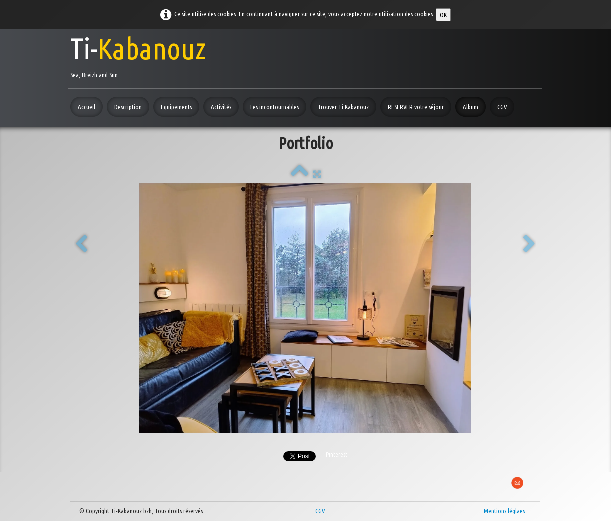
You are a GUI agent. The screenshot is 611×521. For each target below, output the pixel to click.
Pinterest (337, 454)
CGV (502, 106)
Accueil (87, 106)
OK (443, 14)
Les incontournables (274, 106)
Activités (221, 106)
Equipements (176, 106)
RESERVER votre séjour (416, 106)
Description (128, 106)
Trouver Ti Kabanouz (343, 106)
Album (470, 106)
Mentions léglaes (504, 510)
